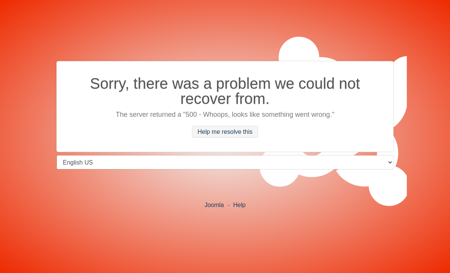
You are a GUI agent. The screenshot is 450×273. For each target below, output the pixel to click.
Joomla (214, 205)
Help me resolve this (225, 132)
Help (239, 205)
